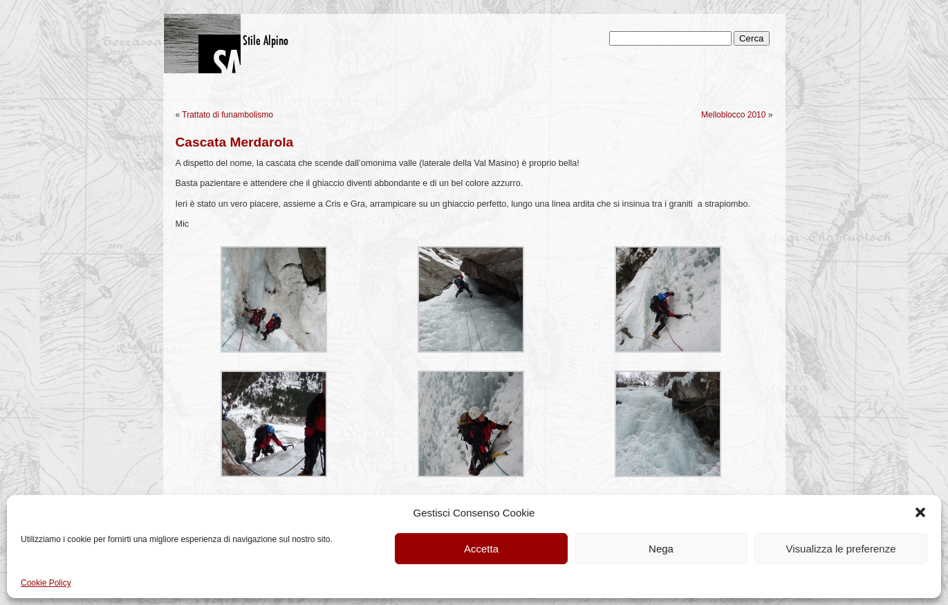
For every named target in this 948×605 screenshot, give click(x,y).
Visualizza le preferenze (841, 549)
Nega (661, 549)
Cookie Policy (46, 583)
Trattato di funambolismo (227, 115)
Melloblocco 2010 (733, 115)
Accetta (481, 549)
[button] (920, 512)
